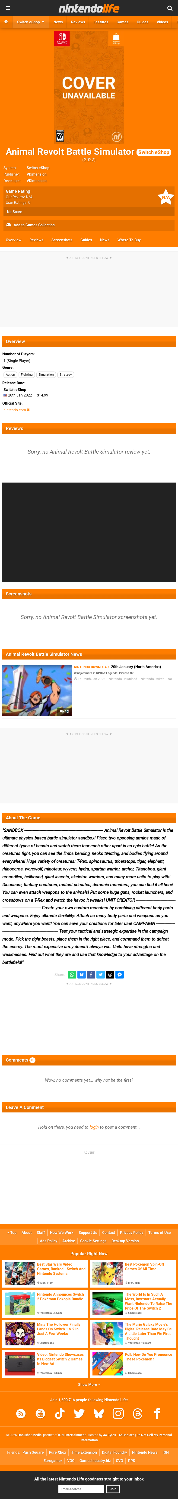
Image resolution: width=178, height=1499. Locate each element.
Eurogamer (53, 1461)
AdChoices (126, 1435)
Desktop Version (125, 1241)
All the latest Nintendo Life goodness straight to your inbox (89, 1479)
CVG (119, 1461)
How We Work (61, 1232)
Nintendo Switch (152, 679)
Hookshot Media (30, 1435)
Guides (86, 240)
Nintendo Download (123, 679)
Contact (108, 1232)
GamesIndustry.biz (95, 1461)
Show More (89, 1384)
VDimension (37, 174)
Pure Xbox (57, 1452)
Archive (68, 1241)
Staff (41, 1232)
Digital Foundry (114, 1452)
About (27, 1232)
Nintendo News (144, 1452)
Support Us (88, 1232)
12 (64, 711)
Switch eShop (38, 168)
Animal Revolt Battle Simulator (88, 151)
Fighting (27, 375)
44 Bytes (109, 1435)
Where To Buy (129, 240)
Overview (13, 240)
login (94, 1127)
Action (10, 375)
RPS (131, 1461)
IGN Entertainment (72, 1435)
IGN (165, 1452)
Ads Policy (48, 1241)
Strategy (66, 375)
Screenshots (61, 240)
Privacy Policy (131, 1232)
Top (11, 1232)
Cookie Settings (93, 1241)
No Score (14, 212)
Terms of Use (159, 1232)
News (104, 240)
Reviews (36, 240)
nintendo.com (16, 410)
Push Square (33, 1452)
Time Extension (84, 1452)
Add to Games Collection (30, 225)
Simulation (46, 375)
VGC (70, 1461)
